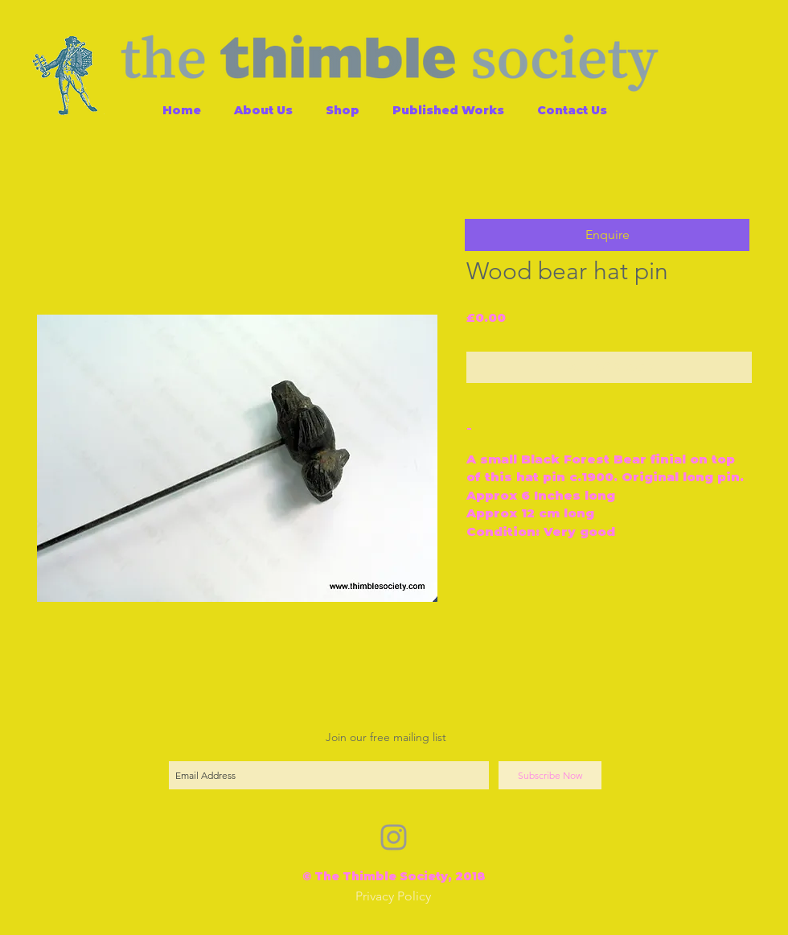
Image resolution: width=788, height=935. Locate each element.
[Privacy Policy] (393, 897)
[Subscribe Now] (550, 775)
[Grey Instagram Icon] (393, 837)
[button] (607, 235)
